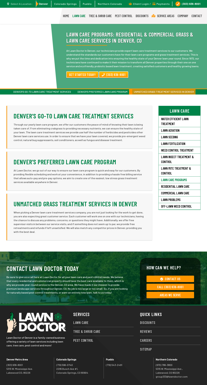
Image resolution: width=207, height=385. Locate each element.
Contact (196, 16)
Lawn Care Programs (174, 180)
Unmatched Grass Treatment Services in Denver (164, 91)
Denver (43, 3)
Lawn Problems (170, 200)
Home (66, 16)
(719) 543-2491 (114, 364)
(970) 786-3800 (164, 364)
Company (183, 16)
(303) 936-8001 (188, 3)
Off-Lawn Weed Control (176, 206)
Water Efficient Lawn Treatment (175, 121)
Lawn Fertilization (173, 144)
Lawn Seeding (169, 137)
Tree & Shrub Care (100, 16)
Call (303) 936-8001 (170, 287)
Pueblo (87, 3)
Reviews (146, 331)
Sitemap (146, 349)
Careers (146, 340)
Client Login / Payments (149, 3)
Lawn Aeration (170, 130)
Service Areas (163, 16)
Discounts (142, 16)
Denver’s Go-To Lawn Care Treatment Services (42, 91)
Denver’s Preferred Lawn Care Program (102, 91)
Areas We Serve (170, 295)
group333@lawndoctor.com (172, 376)
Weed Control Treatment (177, 150)
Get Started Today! (82, 75)
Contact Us (170, 279)
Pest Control (123, 16)
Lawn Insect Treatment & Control (177, 159)
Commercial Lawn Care (175, 193)
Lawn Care (79, 16)
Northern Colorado (110, 3)
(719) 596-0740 (64, 364)
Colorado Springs (65, 3)
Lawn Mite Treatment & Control (176, 170)
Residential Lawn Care (175, 186)
